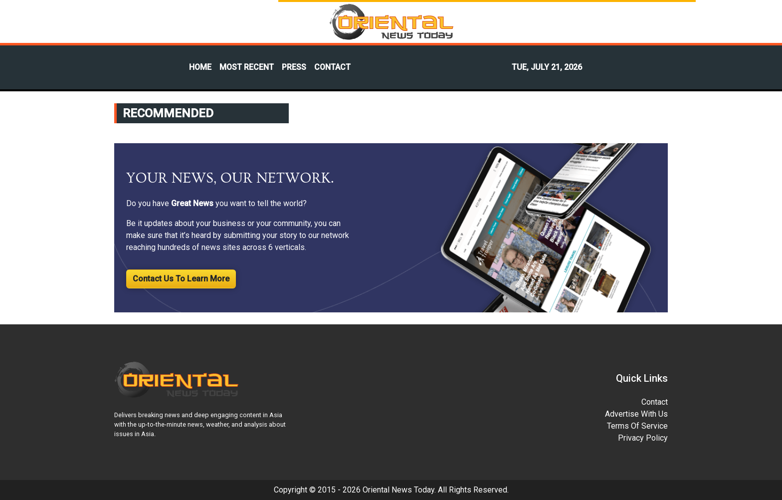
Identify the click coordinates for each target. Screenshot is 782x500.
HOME (200, 67)
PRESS (294, 67)
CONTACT (332, 67)
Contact (654, 402)
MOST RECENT (246, 67)
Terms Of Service (637, 426)
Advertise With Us (636, 414)
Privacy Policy (643, 438)
